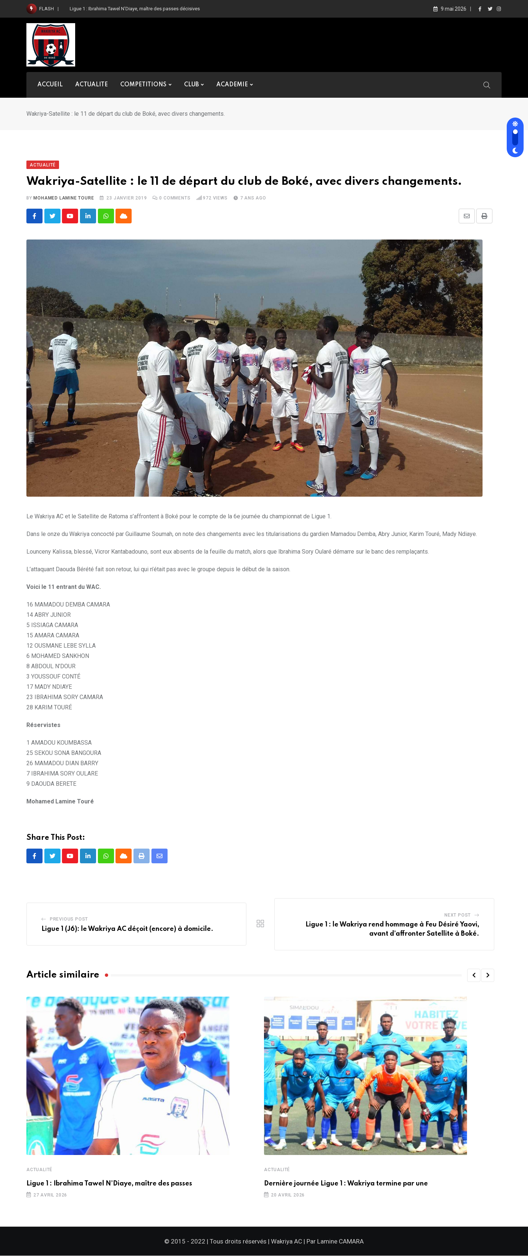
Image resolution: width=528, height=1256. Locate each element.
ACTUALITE (91, 85)
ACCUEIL (50, 85)
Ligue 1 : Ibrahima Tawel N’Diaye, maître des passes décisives (135, 8)
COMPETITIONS (143, 85)
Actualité (39, 1170)
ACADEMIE (232, 85)
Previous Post (69, 919)
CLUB (191, 85)
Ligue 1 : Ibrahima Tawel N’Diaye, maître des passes (109, 1184)
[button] (473, 975)
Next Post (457, 915)
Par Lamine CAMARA (335, 1241)
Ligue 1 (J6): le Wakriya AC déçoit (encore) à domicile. (128, 929)
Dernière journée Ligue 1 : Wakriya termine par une (346, 1184)
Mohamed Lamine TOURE (63, 198)
